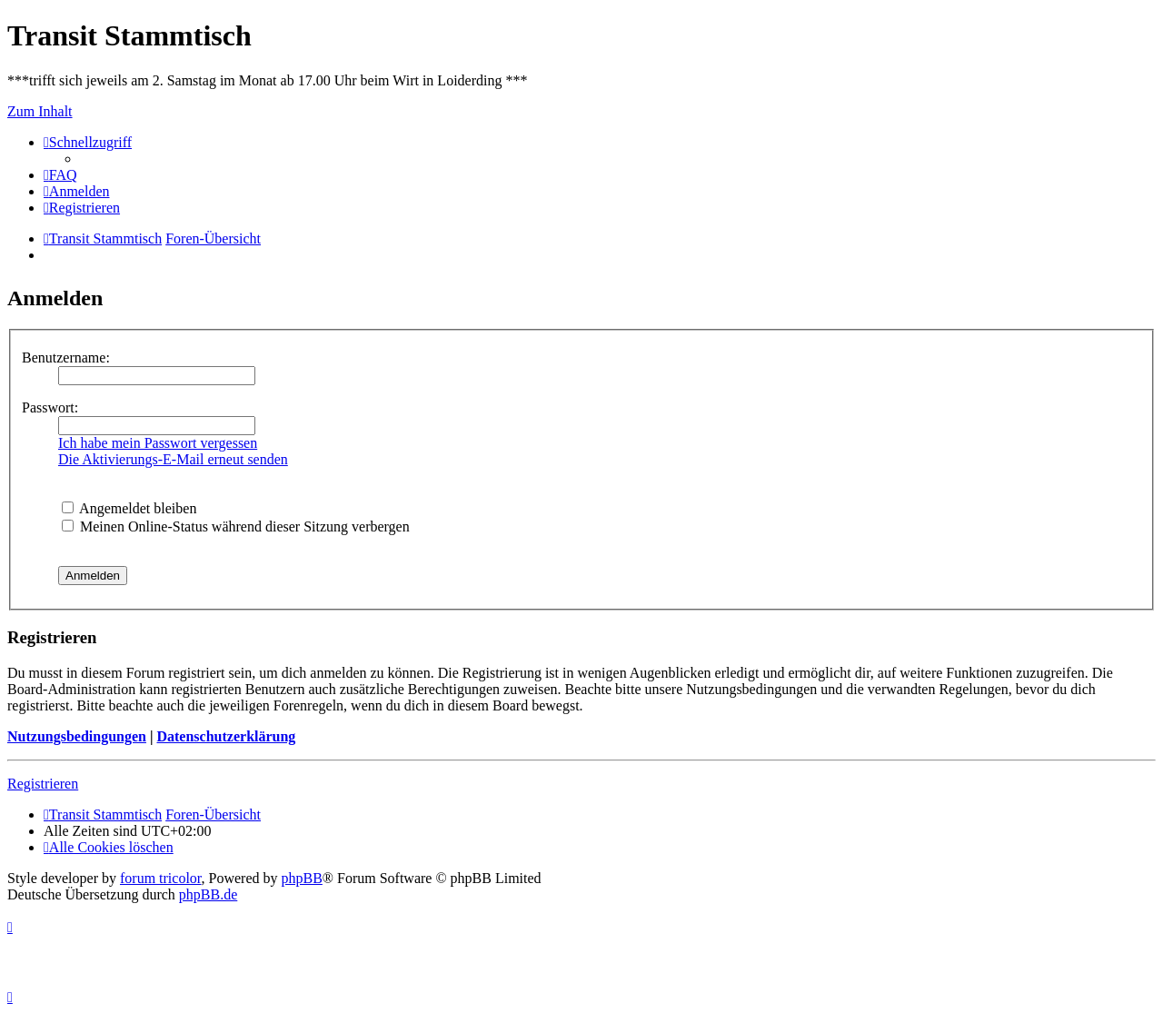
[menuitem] (60, 175)
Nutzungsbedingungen (76, 736)
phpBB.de (208, 894)
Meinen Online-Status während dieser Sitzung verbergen (236, 526)
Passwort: (50, 407)
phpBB (302, 878)
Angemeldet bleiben (129, 508)
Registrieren (42, 783)
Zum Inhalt (40, 111)
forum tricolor (161, 878)
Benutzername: (66, 357)
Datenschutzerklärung (225, 736)
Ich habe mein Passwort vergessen (157, 443)
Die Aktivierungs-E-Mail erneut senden (173, 459)
